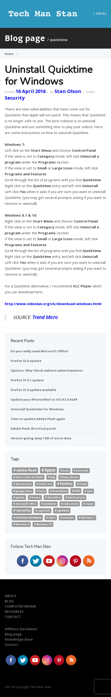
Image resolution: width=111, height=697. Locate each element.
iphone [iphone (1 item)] (20, 497)
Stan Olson (68, 91)
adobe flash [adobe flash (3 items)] (26, 470)
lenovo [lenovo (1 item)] (36, 497)
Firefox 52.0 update (26, 361)
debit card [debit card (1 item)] (45, 484)
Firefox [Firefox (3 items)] (66, 483)
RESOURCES (14, 611)
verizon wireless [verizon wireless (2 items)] (28, 517)
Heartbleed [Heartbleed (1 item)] (59, 491)
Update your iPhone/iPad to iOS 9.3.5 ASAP (44, 399)
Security (15, 98)
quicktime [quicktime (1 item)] (49, 503)
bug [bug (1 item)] (52, 477)
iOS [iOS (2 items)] (77, 491)
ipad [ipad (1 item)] (90, 491)
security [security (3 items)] (23, 510)
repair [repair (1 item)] (89, 503)
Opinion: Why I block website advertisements (47, 370)
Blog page (13, 634)
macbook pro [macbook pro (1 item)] (76, 497)
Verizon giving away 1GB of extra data (41, 438)
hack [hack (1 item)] (42, 491)
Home (9, 54)
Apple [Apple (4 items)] (50, 470)
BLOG (9, 601)
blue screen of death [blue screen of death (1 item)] (29, 477)
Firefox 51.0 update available (33, 390)
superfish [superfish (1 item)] (44, 510)
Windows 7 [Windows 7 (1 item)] (88, 517)
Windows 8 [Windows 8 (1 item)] (22, 524)
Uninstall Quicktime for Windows (49, 75)
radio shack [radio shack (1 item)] (70, 503)
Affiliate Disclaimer (21, 629)
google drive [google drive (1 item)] (24, 491)
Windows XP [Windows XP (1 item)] (44, 524)
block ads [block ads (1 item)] (82, 470)
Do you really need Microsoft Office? (39, 351)
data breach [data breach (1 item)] (24, 484)
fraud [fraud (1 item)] (83, 484)
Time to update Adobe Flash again (38, 419)
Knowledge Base (19, 639)
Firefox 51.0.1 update (27, 380)
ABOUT (11, 596)
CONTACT (13, 616)
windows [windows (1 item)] (68, 517)
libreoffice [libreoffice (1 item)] (54, 497)
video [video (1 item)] (52, 517)
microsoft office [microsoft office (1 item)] (26, 503)
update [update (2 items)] (63, 510)
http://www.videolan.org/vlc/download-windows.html (53, 303)
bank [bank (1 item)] (66, 470)
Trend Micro (45, 317)
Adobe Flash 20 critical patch (33, 428)
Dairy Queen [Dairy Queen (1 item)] (70, 477)
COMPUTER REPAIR (20, 606)
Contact (11, 644)
